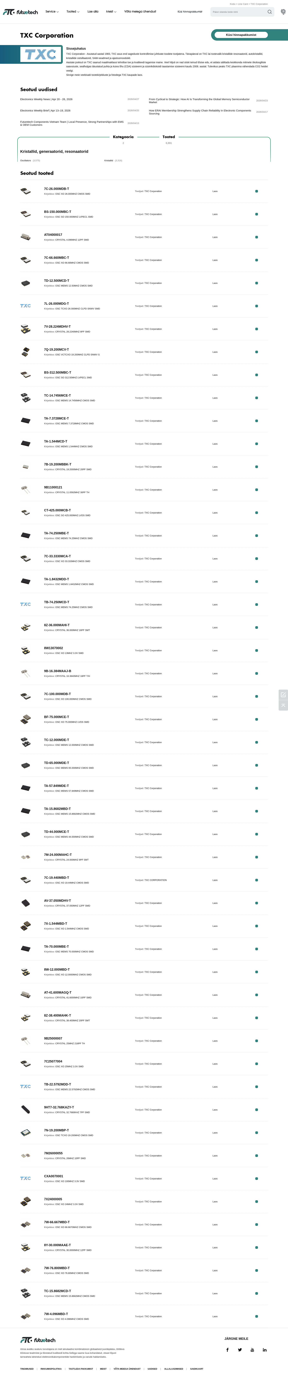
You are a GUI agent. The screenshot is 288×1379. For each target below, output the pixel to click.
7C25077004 (53, 1061)
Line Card (243, 4)
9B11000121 (53, 487)
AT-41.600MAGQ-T (58, 992)
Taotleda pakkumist (81, 1369)
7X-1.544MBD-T (55, 923)
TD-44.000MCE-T (56, 832)
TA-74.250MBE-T (56, 533)
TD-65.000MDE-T (56, 763)
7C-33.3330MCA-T (57, 556)
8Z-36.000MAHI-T (57, 625)
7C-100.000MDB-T (57, 694)
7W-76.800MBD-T (57, 1268)
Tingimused (27, 1369)
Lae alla (93, 12)
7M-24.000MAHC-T (58, 855)
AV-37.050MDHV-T (57, 900)
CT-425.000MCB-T (57, 510)
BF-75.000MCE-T (56, 717)
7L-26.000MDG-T (56, 303)
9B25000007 (53, 1038)
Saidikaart (196, 1369)
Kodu (232, 4)
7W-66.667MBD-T (57, 1222)
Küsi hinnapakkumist (191, 12)
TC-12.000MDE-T (56, 740)
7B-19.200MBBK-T (58, 464)
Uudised (152, 1369)
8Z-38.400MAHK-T (57, 1015)
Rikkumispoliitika (51, 1369)
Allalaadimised (173, 1369)
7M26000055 (53, 1153)
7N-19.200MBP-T (56, 1130)
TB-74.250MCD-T (56, 602)
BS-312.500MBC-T (57, 372)
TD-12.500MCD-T (56, 280)
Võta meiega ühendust (141, 12)
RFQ (256, 191)
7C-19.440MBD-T (56, 877)
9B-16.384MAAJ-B (57, 671)
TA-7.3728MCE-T (56, 418)
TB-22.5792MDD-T (57, 1084)
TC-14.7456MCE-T (57, 395)
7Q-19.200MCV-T (56, 349)
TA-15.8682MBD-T (57, 809)
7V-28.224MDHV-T (57, 326)
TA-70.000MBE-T (56, 946)
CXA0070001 (53, 1176)
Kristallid (113, 160)
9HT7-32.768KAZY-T (59, 1107)
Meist (110, 12)
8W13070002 (53, 648)
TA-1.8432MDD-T (56, 579)
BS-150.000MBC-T (57, 212)
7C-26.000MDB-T (56, 189)
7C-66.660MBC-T (56, 257)
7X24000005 (53, 1199)
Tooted (72, 12)
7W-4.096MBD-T (56, 1314)
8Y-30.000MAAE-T (57, 1245)
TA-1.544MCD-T (56, 441)
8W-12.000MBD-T (57, 969)
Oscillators (30, 160)
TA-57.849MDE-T (56, 786)
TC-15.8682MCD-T (57, 1291)
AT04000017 (53, 235)
